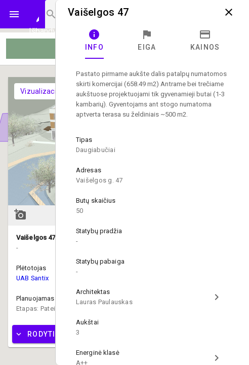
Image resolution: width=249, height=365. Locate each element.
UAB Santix (32, 278)
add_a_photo (20, 214)
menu (14, 14)
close (229, 12)
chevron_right (217, 297)
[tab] (94, 40)
